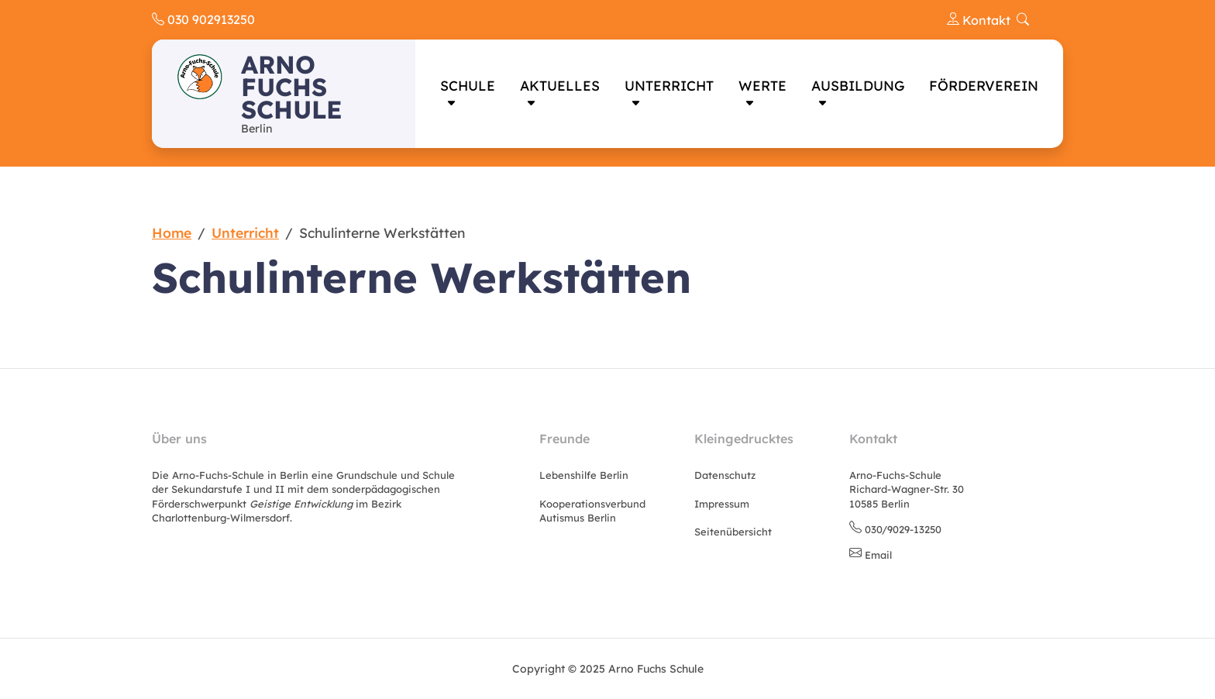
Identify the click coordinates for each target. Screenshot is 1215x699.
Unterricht (669, 85)
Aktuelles (560, 85)
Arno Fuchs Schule (291, 87)
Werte (762, 85)
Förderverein (983, 85)
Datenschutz (725, 475)
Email (878, 555)
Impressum (721, 504)
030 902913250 (203, 19)
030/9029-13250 (903, 529)
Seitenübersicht (733, 531)
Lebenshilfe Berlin (583, 475)
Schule (467, 85)
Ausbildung (857, 85)
